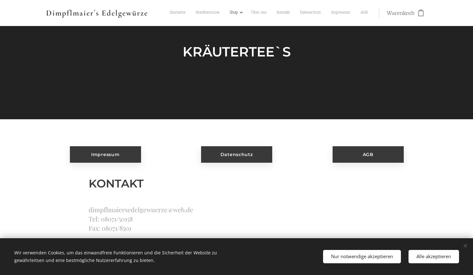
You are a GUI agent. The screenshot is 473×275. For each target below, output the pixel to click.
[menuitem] (295, 13)
